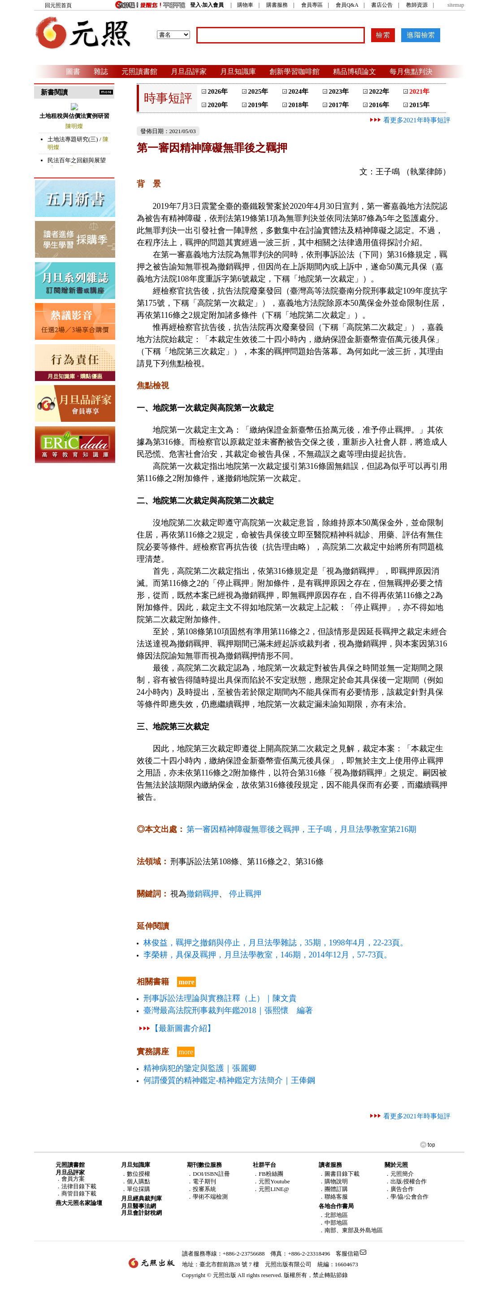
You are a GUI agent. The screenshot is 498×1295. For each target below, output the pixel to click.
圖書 (73, 71)
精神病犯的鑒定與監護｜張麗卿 (199, 1068)
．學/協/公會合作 (407, 1196)
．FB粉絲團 (268, 1173)
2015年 (419, 104)
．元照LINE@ (271, 1189)
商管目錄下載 (78, 1193)
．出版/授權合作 (406, 1181)
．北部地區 (333, 1215)
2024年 (298, 91)
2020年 (218, 104)
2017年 (339, 104)
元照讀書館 (139, 71)
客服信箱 (347, 1253)
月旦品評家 (189, 71)
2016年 (379, 104)
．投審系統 (201, 1189)
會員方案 (73, 1178)
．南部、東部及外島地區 (351, 1230)
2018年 (298, 104)
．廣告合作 (399, 1189)
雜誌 (101, 71)
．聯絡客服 (333, 1196)
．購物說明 (333, 1181)
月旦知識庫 (238, 71)
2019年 (258, 104)
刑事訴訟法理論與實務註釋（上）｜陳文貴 (220, 998)
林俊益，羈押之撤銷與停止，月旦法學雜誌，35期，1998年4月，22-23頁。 (275, 942)
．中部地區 (333, 1222)
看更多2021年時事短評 (409, 120)
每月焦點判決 (411, 71)
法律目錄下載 (78, 1186)
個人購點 (138, 1181)
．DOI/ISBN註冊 (208, 1173)
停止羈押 (245, 893)
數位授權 (138, 1173)
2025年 (258, 91)
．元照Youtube (271, 1181)
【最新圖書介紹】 (183, 1028)
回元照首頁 (58, 5)
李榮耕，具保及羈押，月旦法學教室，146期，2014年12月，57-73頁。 (267, 954)
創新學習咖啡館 (294, 71)
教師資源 (417, 5)
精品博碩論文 (354, 71)
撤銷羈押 (202, 893)
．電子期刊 (201, 1181)
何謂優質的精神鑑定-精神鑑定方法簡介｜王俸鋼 (229, 1080)
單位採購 (138, 1189)
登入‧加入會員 (207, 5)
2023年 (339, 91)
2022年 (379, 91)
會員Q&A (347, 5)
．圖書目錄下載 (339, 1173)
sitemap (455, 5)
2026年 (218, 91)
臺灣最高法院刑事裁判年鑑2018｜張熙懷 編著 (228, 1010)
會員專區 (312, 5)
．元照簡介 (399, 1173)
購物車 (245, 5)
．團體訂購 (333, 1189)
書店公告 (382, 5)
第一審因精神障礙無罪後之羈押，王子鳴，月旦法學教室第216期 (301, 829)
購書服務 (277, 5)
